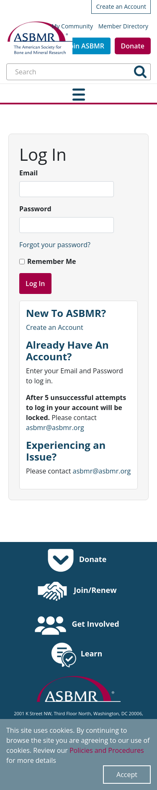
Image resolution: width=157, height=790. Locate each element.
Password (35, 208)
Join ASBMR (85, 46)
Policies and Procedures (106, 750)
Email (28, 172)
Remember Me (51, 261)
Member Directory (123, 26)
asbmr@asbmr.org (55, 427)
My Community (72, 26)
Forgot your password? (54, 244)
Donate (132, 46)
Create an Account (121, 6)
